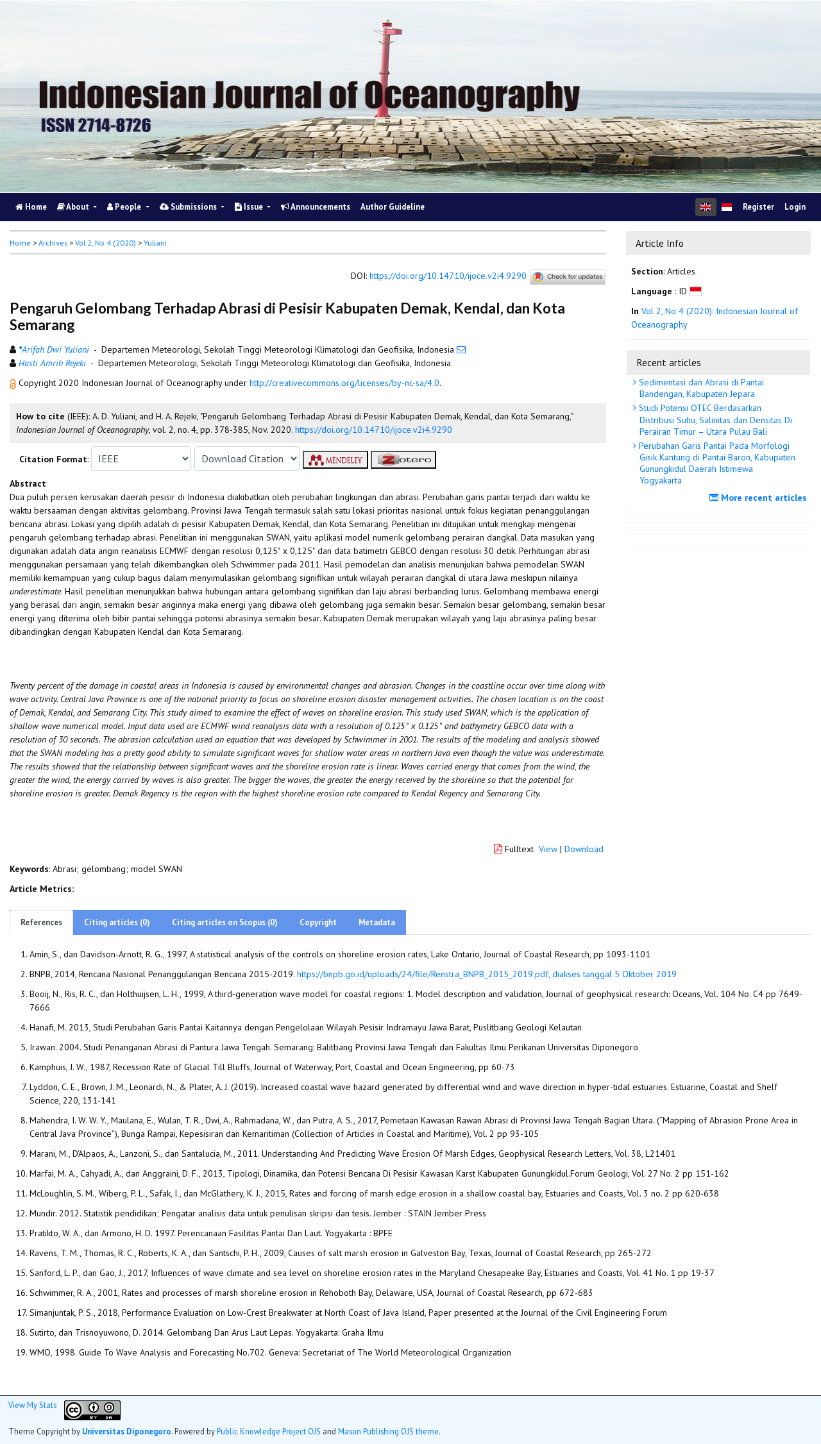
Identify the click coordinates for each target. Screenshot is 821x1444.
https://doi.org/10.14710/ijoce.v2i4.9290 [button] (373, 429)
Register (758, 206)
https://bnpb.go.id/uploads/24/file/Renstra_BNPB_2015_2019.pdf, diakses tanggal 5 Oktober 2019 (487, 974)
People (125, 206)
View (548, 849)
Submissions (189, 206)
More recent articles (760, 497)
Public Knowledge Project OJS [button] (269, 1431)
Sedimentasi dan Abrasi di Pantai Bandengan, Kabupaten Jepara (700, 387)
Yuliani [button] (155, 243)
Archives (52, 243)
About (74, 206)
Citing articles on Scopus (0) (225, 922)
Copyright (318, 922)
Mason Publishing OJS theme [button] (388, 1431)
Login (795, 206)
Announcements (315, 206)
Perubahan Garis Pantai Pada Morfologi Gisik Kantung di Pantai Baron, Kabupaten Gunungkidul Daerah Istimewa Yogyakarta (715, 463)
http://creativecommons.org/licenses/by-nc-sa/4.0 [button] (344, 383)
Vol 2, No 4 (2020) (105, 243)
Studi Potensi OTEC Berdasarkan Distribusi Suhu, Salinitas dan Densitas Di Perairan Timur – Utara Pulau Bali (714, 419)
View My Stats (32, 1405)
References (41, 922)
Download (584, 849)
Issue (250, 206)
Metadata (377, 922)
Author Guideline (392, 206)
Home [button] (20, 243)
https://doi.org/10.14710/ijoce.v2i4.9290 (448, 276)
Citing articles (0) (117, 922)
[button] (14, 383)
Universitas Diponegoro (126, 1431)
